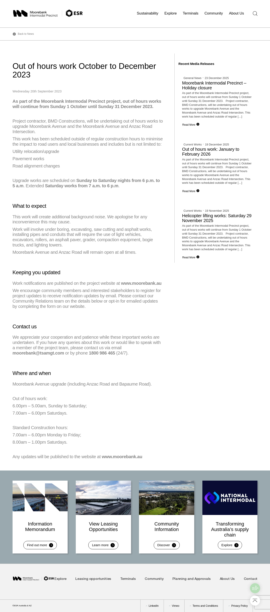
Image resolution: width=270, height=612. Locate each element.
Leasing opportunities (93, 579)
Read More (188, 124)
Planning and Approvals (191, 579)
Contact (251, 579)
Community (213, 13)
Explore (170, 13)
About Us (236, 13)
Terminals (190, 13)
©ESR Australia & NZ (22, 606)
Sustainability (147, 13)
